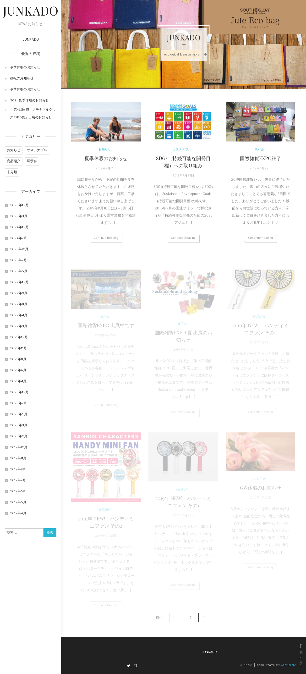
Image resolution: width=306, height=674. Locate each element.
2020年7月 (18, 403)
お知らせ (13, 150)
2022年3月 (18, 326)
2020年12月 (19, 392)
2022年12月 (19, 282)
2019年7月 (18, 480)
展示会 (32, 161)
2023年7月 (18, 260)
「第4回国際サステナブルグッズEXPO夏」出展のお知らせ (33, 114)
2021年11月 (18, 348)
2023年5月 (18, 271)
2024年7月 (18, 238)
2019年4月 (18, 513)
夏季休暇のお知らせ (105, 161)
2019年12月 (18, 447)
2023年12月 (19, 249)
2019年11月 (18, 458)
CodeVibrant (287, 665)
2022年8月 (18, 304)
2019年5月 (18, 502)
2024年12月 (19, 227)
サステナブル (37, 150)
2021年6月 (18, 370)
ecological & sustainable (183, 55)
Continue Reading (106, 241)
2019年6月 (18, 491)
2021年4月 (18, 381)
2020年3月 (18, 425)
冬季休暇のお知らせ (25, 68)
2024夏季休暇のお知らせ (29, 101)
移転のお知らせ (21, 79)
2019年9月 (18, 469)
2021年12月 (19, 337)
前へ (159, 618)
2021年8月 (18, 359)
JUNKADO (30, 10)
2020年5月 (18, 414)
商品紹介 (13, 161)
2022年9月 (18, 293)
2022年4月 (18, 315)
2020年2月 (18, 436)
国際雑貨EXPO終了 (260, 161)
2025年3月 (18, 216)
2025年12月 (19, 205)
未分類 (12, 172)
